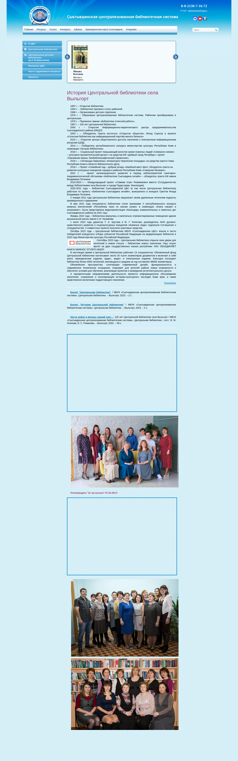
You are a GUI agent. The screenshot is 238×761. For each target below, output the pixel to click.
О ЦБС (32, 43)
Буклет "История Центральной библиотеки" (97, 304)
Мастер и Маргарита (82, 75)
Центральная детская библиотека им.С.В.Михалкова (40, 57)
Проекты (33, 77)
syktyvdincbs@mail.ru (197, 11)
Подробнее (170, 283)
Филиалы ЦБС (36, 65)
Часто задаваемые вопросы (44, 71)
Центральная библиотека (42, 49)
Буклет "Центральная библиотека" (90, 292)
